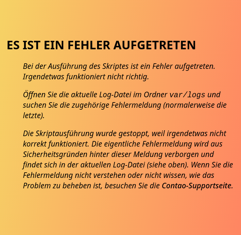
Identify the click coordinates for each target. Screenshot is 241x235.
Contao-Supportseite (196, 185)
